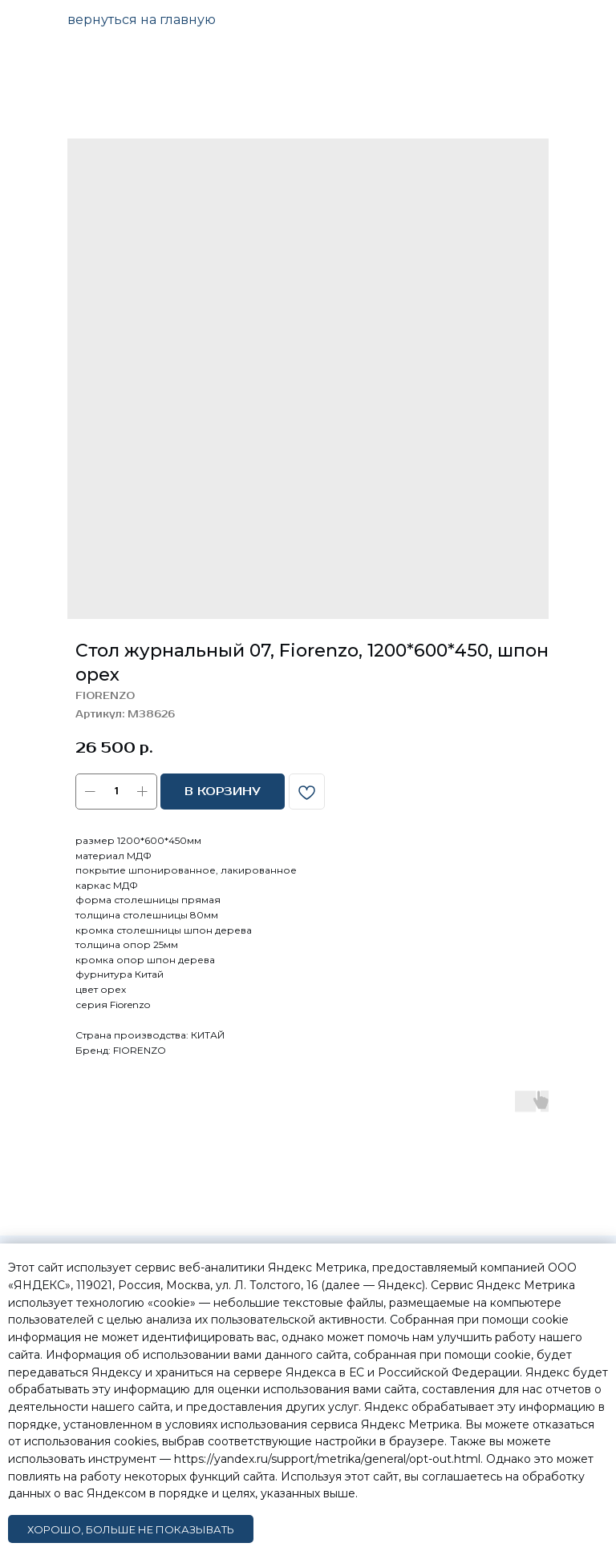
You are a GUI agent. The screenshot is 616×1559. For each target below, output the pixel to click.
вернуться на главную (141, 19)
